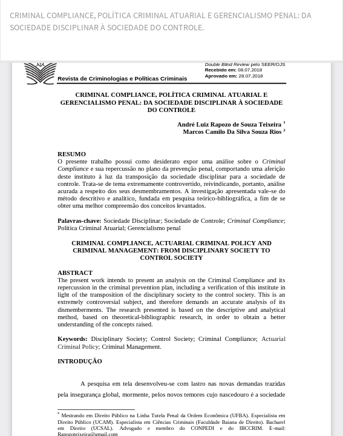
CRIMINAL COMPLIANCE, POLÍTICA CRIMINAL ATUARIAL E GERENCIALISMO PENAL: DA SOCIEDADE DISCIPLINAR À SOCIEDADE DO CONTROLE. (161, 21)
